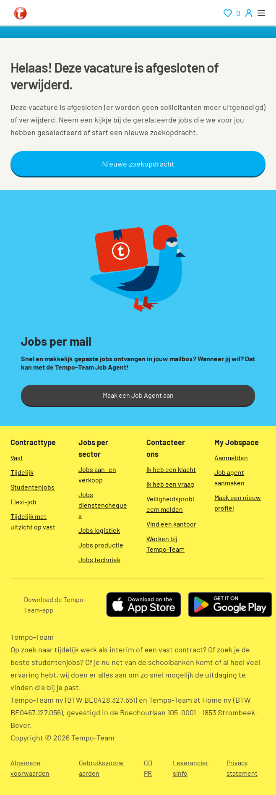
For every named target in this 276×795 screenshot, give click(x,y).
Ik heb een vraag (170, 484)
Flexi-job (23, 502)
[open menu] (261, 13)
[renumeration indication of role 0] (232, 13)
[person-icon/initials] (249, 13)
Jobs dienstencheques (102, 504)
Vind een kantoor (171, 524)
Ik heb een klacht (171, 469)
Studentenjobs (32, 487)
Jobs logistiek (99, 530)
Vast (16, 457)
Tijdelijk (22, 472)
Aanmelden (231, 457)
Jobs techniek (99, 559)
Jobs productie (100, 545)
